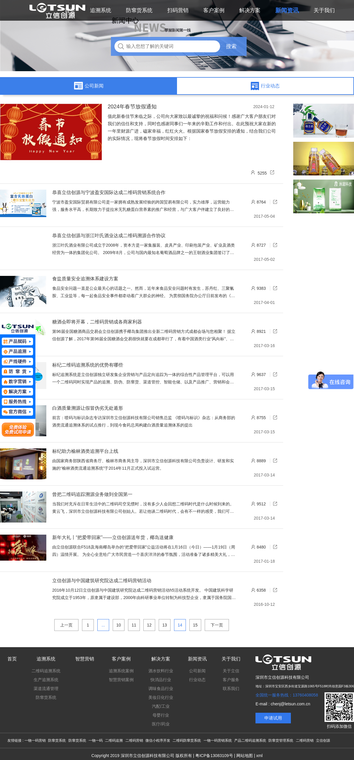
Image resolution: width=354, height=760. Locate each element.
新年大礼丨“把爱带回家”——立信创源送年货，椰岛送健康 (112, 537)
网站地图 (244, 755)
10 (118, 625)
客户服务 (231, 679)
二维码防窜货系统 (187, 740)
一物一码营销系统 (218, 740)
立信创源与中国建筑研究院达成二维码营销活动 (101, 580)
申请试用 (273, 717)
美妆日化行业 (160, 697)
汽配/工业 (161, 706)
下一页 (217, 625)
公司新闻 (197, 670)
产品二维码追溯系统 (250, 740)
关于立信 (231, 670)
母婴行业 (161, 715)
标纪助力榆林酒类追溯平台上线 (85, 451)
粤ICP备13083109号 (214, 755)
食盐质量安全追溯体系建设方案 (85, 278)
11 (134, 625)
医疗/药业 (161, 724)
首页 (12, 658)
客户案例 (121, 658)
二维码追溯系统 (46, 670)
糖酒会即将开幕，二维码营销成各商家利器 (97, 321)
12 (149, 625)
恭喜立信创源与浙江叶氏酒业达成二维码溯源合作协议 (108, 235)
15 (195, 625)
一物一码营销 (35, 740)
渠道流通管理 (46, 688)
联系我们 (231, 688)
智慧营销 (84, 658)
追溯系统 (46, 658)
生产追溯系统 (46, 679)
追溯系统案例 (121, 670)
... (103, 625)
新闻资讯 (197, 658)
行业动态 (197, 679)
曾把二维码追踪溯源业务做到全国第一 (92, 494)
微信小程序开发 (157, 740)
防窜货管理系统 (280, 740)
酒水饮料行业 (160, 670)
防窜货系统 (46, 697)
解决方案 (160, 658)
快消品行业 (160, 679)
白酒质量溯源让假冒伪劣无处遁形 (87, 408)
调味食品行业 (160, 688)
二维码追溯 (114, 740)
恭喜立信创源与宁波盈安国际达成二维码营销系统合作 (108, 192)
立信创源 (323, 740)
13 (164, 625)
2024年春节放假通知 (132, 107)
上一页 (66, 625)
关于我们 (231, 658)
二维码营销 (134, 740)
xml (259, 755)
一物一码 (95, 740)
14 (180, 625)
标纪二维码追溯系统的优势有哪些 (87, 364)
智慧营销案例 (121, 679)
